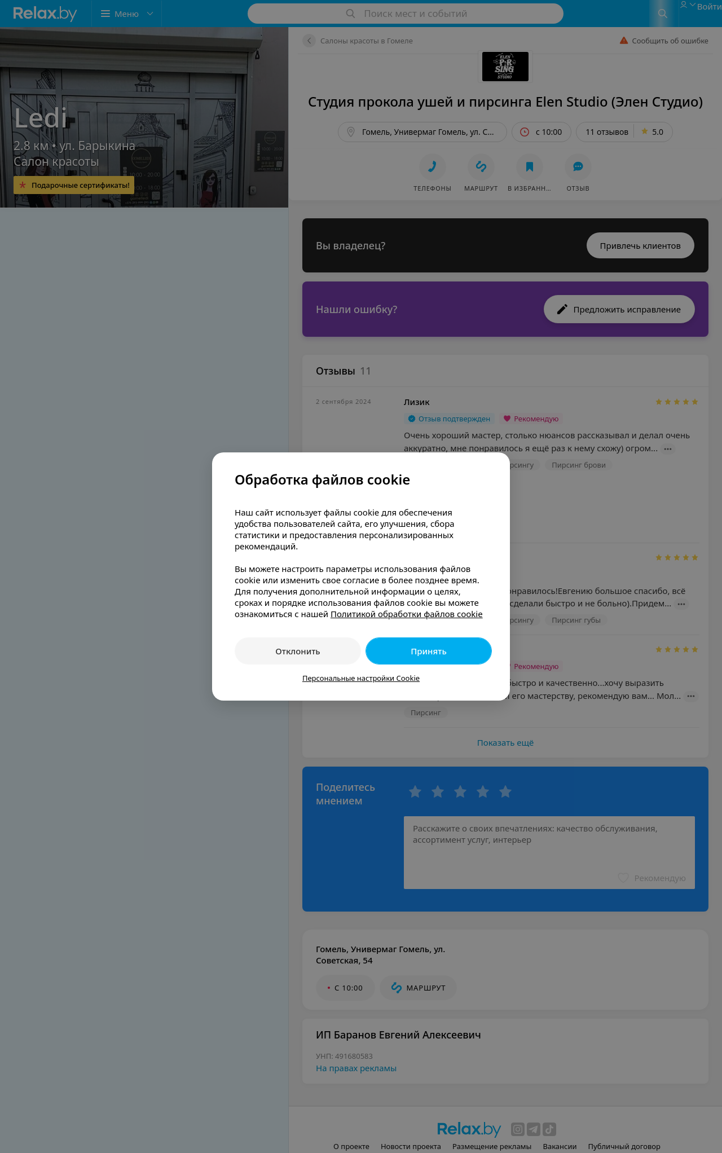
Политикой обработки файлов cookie (407, 613)
